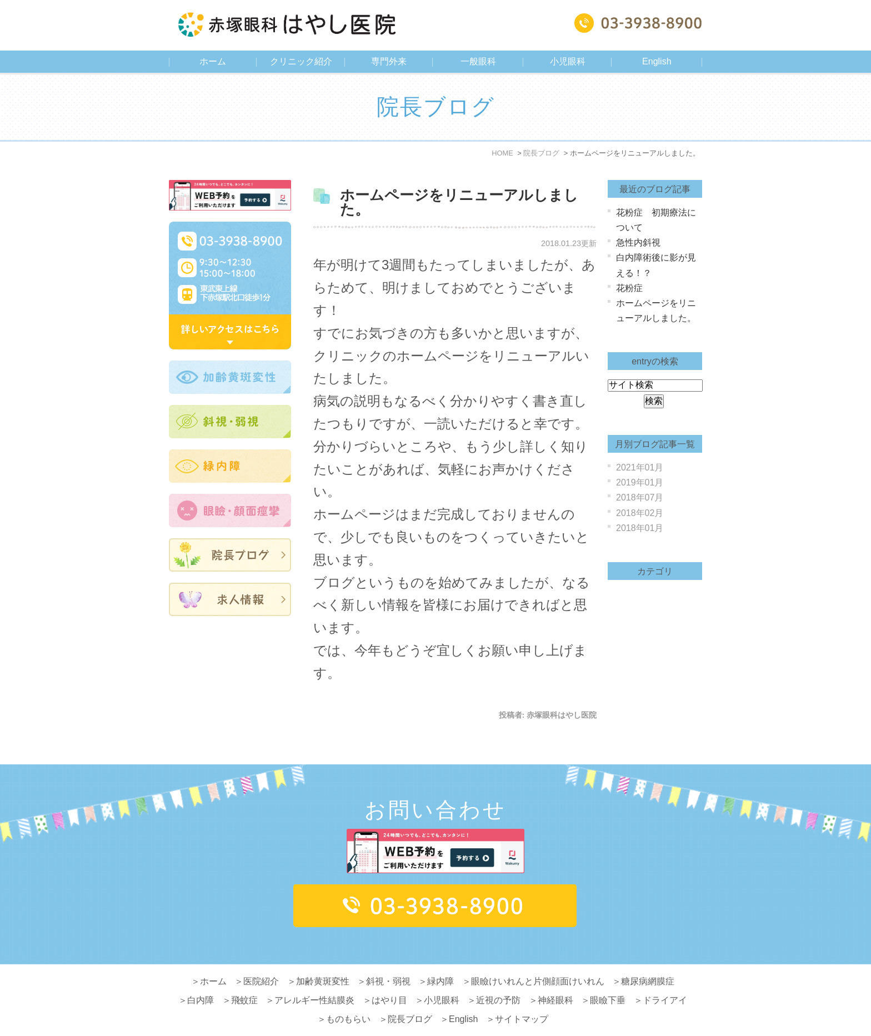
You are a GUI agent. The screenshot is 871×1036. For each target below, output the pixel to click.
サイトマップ (521, 998)
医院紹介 (261, 960)
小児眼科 (441, 979)
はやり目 (389, 979)
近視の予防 (498, 979)
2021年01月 (639, 467)
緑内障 (440, 960)
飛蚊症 (244, 979)
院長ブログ (410, 998)
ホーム (212, 61)
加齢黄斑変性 (322, 960)
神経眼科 (555, 979)
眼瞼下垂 (607, 979)
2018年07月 (639, 497)
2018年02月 (639, 513)
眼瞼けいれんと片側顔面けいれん (537, 960)
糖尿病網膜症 (647, 960)
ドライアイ (665, 979)
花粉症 (629, 288)
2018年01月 (639, 528)
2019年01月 (639, 482)
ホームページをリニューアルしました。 (459, 202)
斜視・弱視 (388, 960)
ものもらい (348, 998)
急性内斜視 (638, 242)
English (656, 61)
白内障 (200, 979)
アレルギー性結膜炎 (314, 979)
